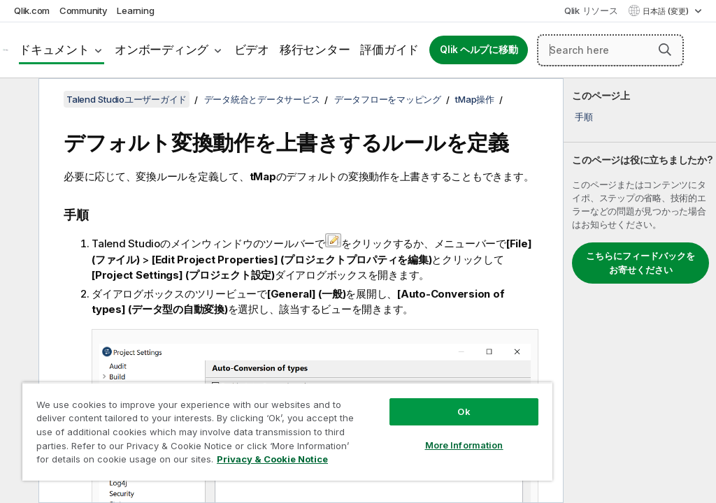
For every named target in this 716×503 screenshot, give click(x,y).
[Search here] (610, 50)
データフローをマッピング (387, 99)
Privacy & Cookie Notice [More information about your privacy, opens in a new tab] (272, 459)
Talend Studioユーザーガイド (126, 99)
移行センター (315, 50)
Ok (463, 411)
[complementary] (640, 290)
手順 (584, 116)
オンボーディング (161, 50)
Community (83, 10)
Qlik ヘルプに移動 (478, 49)
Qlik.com (32, 10)
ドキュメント (54, 50)
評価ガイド (389, 50)
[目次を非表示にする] (17, 99)
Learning (135, 10)
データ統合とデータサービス (262, 99)
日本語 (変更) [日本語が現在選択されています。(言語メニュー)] (667, 11)
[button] (664, 50)
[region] (287, 431)
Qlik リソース (591, 10)
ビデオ (251, 50)
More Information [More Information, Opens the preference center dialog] (464, 445)
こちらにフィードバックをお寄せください (640, 262)
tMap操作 (474, 99)
